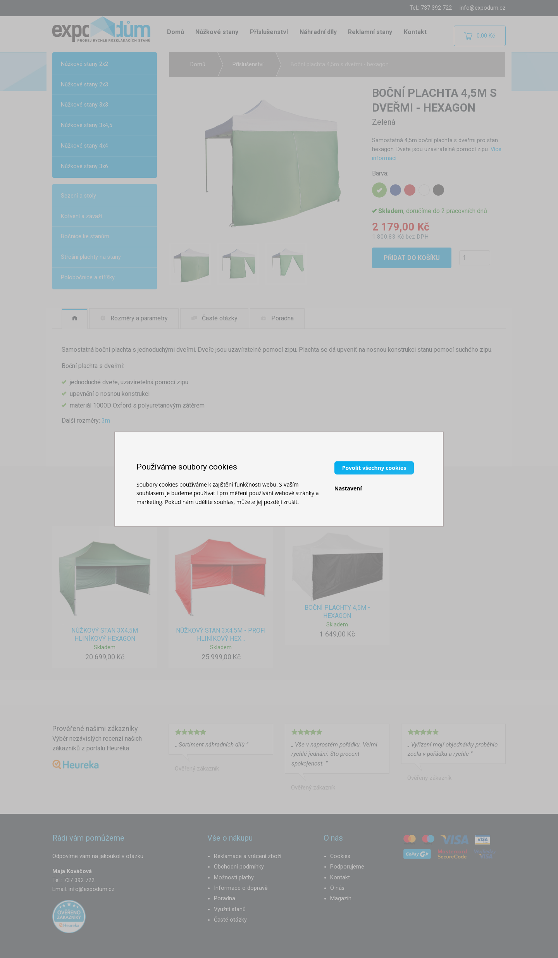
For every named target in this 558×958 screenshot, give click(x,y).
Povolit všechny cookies (374, 467)
